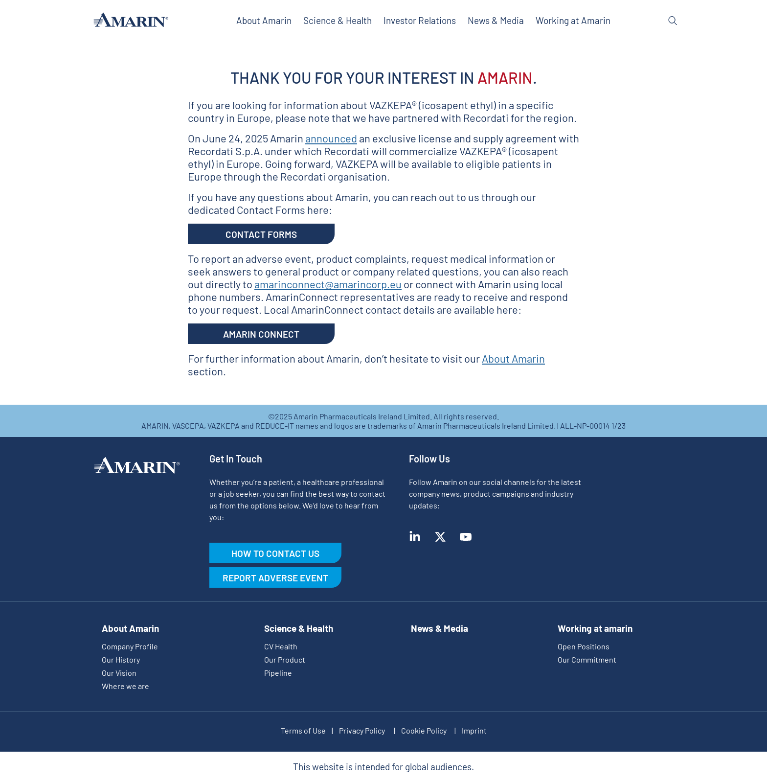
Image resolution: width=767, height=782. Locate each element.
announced (331, 138)
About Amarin (513, 358)
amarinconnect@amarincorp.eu (328, 283)
